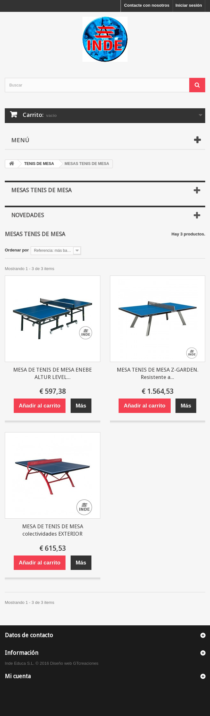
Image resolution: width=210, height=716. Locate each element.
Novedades (27, 215)
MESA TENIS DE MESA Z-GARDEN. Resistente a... (157, 373)
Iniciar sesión (188, 5)
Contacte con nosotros (146, 5)
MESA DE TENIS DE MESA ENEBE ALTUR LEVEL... (52, 373)
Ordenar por (17, 250)
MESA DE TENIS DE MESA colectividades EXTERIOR (52, 530)
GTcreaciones (85, 663)
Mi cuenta (18, 676)
